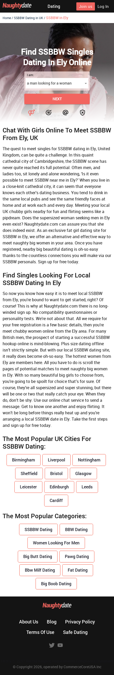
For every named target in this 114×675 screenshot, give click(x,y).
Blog (51, 621)
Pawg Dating (77, 556)
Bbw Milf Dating (40, 570)
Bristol (56, 473)
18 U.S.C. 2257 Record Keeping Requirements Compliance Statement (57, 661)
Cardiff (56, 500)
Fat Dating (78, 570)
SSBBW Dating (38, 529)
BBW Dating (76, 529)
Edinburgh (59, 486)
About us (28, 621)
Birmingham (23, 459)
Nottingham (89, 459)
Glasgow (83, 473)
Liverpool (56, 459)
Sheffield (29, 473)
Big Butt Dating (37, 556)
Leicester (28, 486)
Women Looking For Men (56, 542)
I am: (30, 75)
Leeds (87, 486)
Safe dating (75, 632)
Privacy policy (80, 621)
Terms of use (40, 632)
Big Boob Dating (56, 583)
